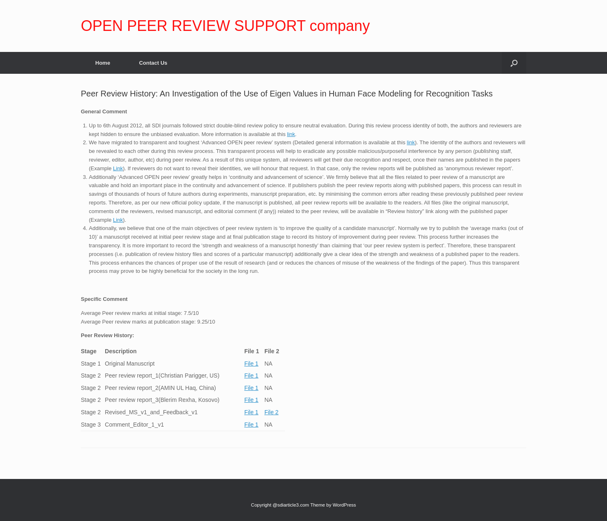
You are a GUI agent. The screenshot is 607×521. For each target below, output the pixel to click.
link (291, 134)
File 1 (251, 363)
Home (102, 63)
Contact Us (153, 63)
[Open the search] (514, 63)
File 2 (271, 412)
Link (118, 168)
